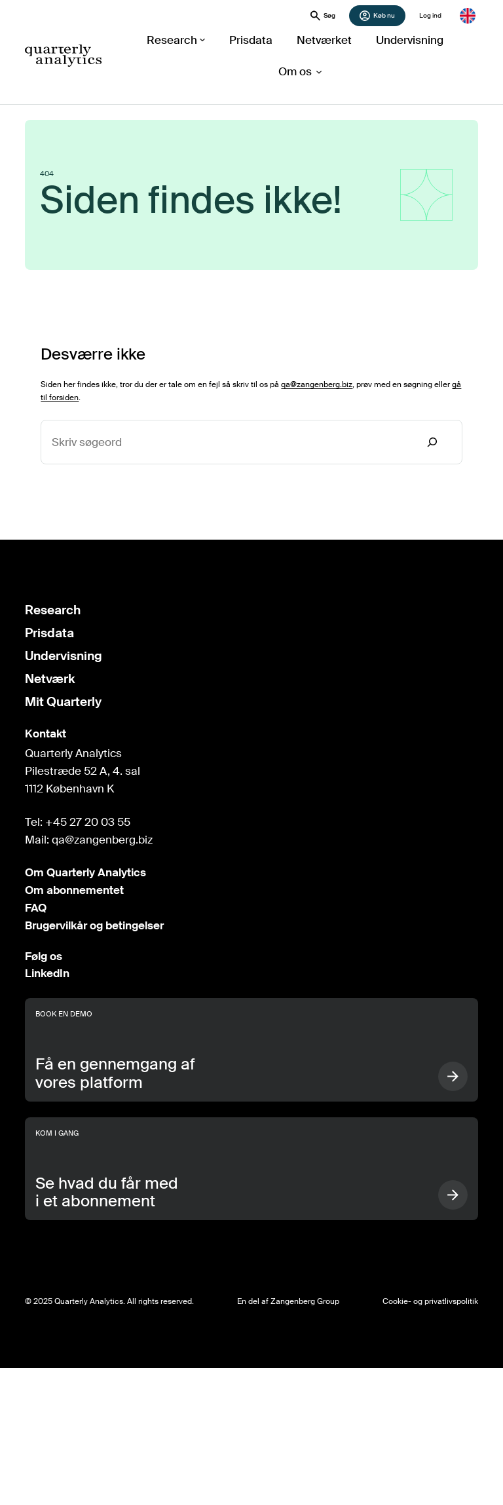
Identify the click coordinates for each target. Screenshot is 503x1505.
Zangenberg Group (304, 1301)
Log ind (430, 15)
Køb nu (377, 15)
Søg (322, 15)
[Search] (432, 442)
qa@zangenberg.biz (316, 384)
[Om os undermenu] (295, 72)
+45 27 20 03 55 (87, 822)
